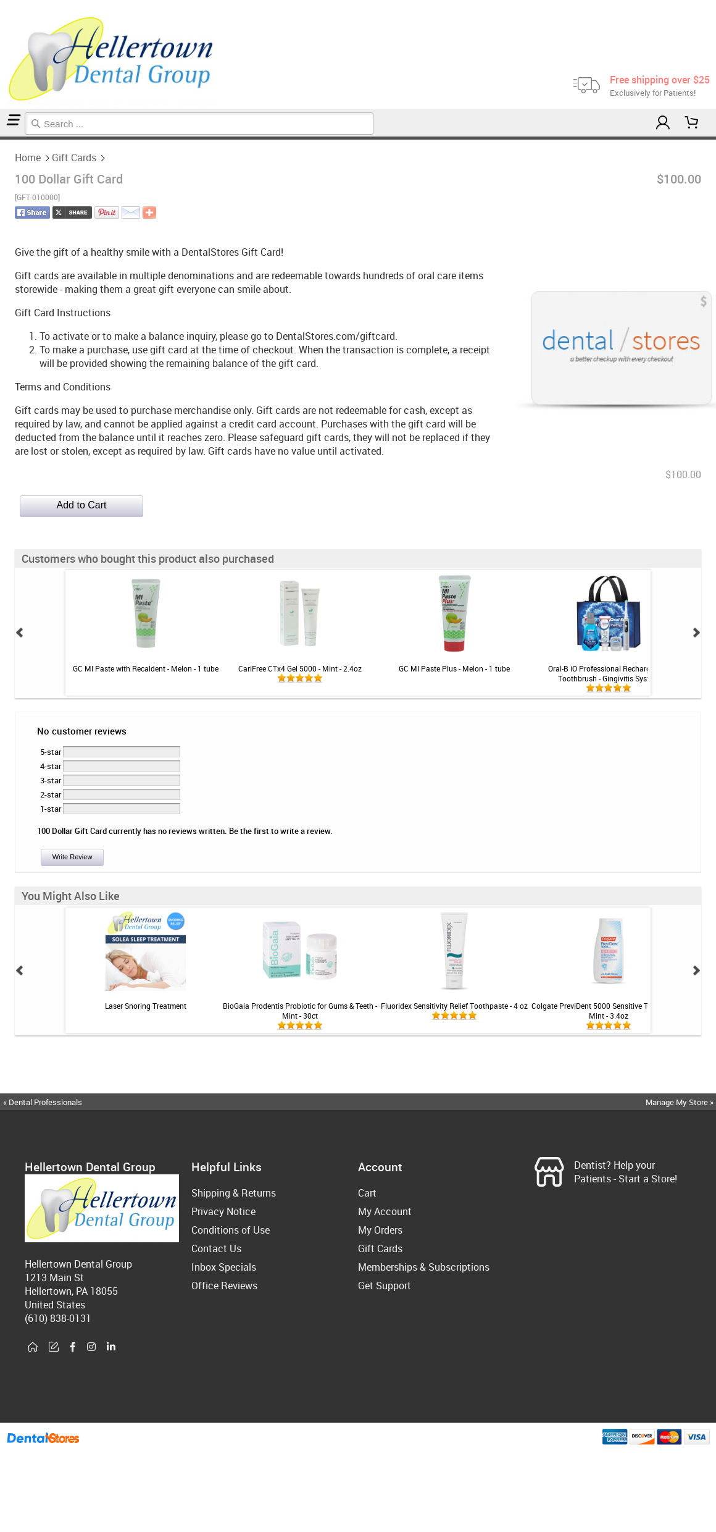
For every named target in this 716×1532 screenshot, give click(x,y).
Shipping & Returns (233, 1193)
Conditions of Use (230, 1230)
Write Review (72, 857)
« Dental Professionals (42, 1102)
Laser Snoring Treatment (145, 1006)
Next (696, 633)
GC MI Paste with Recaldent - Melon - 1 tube (146, 668)
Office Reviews (224, 1285)
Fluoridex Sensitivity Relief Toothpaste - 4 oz (454, 1006)
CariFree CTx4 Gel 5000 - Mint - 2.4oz (300, 668)
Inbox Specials (223, 1267)
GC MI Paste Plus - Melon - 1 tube (454, 668)
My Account (385, 1211)
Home (28, 157)
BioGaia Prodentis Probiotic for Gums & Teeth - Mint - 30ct (300, 1011)
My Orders (380, 1230)
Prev (20, 633)
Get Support (384, 1285)
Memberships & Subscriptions (423, 1267)
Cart (367, 1193)
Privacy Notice (223, 1211)
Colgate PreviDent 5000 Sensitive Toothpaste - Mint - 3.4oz (608, 1011)
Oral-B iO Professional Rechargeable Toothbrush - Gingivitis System (608, 673)
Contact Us (216, 1248)
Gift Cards (74, 157)
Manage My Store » (680, 1102)
